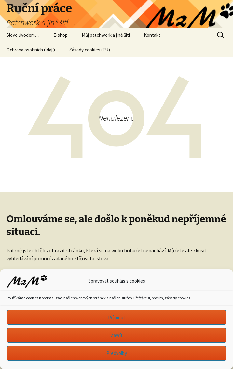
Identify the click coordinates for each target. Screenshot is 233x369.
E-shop (60, 35)
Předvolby (116, 353)
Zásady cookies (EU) (89, 50)
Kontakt (152, 35)
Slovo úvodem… (23, 35)
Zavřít (117, 335)
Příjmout (116, 317)
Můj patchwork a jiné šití (106, 35)
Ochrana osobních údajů (31, 50)
